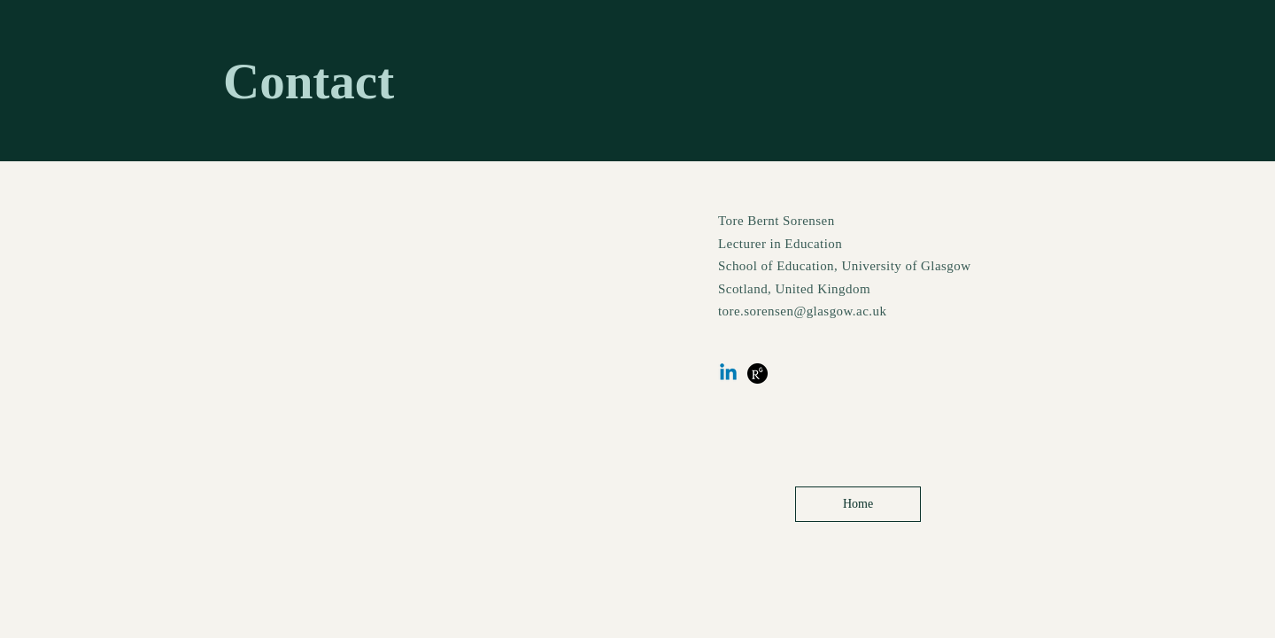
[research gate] (757, 373)
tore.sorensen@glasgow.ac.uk (802, 311)
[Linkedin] (728, 373)
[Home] (858, 504)
